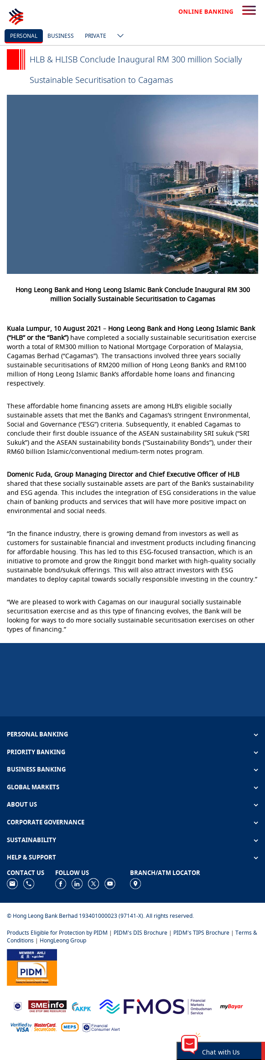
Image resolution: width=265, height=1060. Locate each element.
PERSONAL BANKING (37, 734)
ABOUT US (22, 804)
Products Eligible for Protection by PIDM (57, 933)
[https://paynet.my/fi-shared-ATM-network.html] (70, 1026)
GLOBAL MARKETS (33, 787)
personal (23, 36)
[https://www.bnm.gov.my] (17, 1005)
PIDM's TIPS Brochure (201, 933)
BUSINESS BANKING (36, 769)
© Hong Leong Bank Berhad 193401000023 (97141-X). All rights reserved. (100, 916)
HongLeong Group (63, 940)
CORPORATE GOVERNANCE (45, 822)
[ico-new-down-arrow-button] (118, 36)
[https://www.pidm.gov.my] (32, 966)
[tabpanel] (132, 184)
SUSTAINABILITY (31, 840)
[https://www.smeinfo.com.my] (47, 1005)
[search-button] (249, 11)
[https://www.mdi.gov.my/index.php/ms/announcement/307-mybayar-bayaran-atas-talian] (231, 1005)
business (60, 36)
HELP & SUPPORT (31, 857)
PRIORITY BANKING (36, 752)
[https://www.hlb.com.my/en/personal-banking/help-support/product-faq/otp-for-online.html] (33, 1026)
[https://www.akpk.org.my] (81, 1005)
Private (95, 36)
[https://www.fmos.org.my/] (155, 1005)
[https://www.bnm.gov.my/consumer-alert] (101, 1026)
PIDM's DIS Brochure (140, 933)
